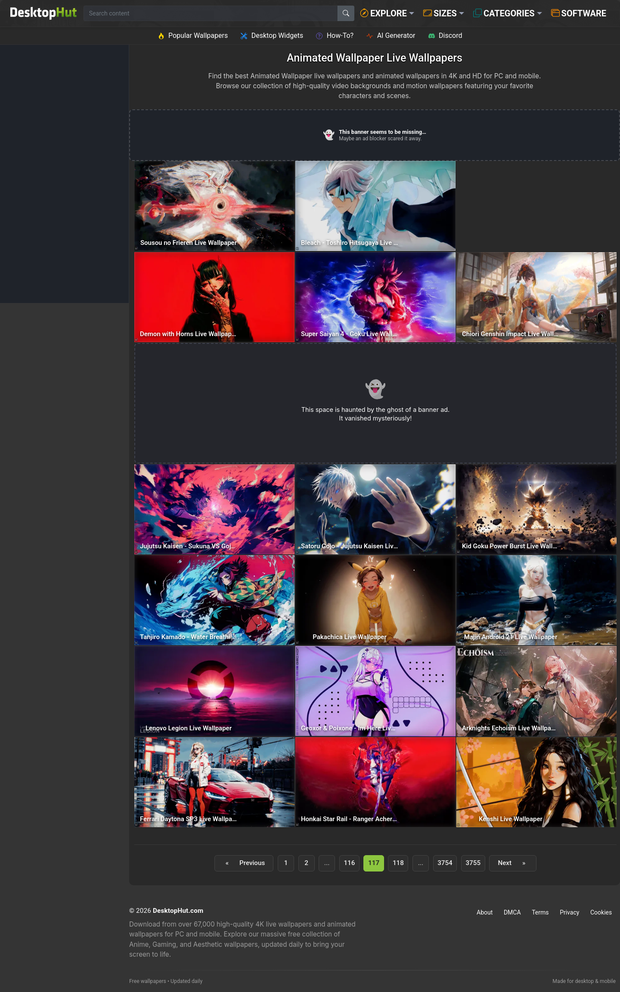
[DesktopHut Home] (43, 13)
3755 (472, 863)
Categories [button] (504, 13)
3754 (445, 863)
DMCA (512, 912)
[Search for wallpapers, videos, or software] (211, 13)
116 (349, 863)
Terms (540, 912)
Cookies (601, 912)
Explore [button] (383, 13)
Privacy (569, 912)
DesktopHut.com (178, 911)
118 (398, 863)
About (485, 912)
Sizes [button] (440, 13)
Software (578, 13)
